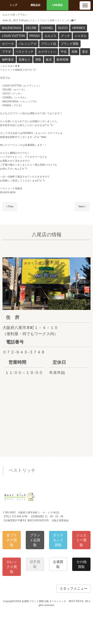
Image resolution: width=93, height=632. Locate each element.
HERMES (78, 28)
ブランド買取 (70, 43)
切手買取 (35, 564)
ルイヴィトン (47, 51)
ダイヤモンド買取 (58, 540)
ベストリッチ (24, 51)
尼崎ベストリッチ (59, 20)
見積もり (25, 59)
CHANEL (47, 28)
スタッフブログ (38, 20)
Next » (82, 206)
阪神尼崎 (62, 59)
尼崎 (74, 51)
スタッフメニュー (73, 588)
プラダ (6, 51)
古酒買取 (58, 564)
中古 (64, 51)
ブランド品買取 (35, 540)
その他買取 (81, 564)
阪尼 (49, 59)
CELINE (31, 28)
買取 (38, 59)
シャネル (81, 36)
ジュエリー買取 (81, 540)
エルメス (50, 36)
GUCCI (63, 28)
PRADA (35, 36)
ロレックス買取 (11, 567)
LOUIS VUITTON (13, 36)
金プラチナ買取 (11, 540)
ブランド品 (48, 43)
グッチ (65, 36)
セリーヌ (8, 43)
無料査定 (8, 59)
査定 (85, 51)
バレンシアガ (27, 43)
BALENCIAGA (11, 28)
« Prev (9, 206)
